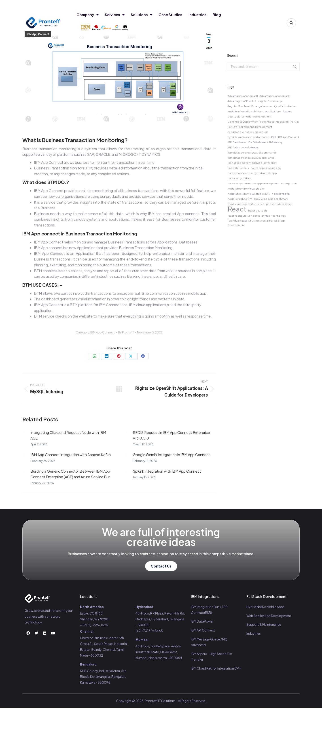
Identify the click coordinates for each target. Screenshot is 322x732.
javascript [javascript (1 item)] (270, 162)
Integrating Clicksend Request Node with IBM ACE (68, 435)
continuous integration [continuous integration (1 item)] (274, 121)
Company (87, 15)
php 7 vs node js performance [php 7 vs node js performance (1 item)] (246, 204)
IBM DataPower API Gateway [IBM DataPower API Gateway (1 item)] (265, 142)
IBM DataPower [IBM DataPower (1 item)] (237, 142)
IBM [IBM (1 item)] (273, 137)
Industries (197, 14)
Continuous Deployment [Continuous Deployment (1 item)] (243, 121)
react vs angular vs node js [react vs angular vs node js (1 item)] (244, 215)
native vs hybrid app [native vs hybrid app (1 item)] (240, 178)
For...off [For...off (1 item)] (232, 126)
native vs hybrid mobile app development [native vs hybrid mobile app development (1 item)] (253, 183)
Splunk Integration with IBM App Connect (167, 471)
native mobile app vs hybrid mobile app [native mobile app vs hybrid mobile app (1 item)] (252, 173)
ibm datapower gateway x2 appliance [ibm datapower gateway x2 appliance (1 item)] (251, 157)
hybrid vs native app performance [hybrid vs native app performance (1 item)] (248, 137)
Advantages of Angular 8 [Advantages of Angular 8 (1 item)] (243, 95)
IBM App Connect (38, 34)
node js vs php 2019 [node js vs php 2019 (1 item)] (240, 198)
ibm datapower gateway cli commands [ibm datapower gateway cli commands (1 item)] (252, 152)
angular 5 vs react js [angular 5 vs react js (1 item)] (270, 101)
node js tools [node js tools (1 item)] (289, 183)
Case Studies (170, 14)
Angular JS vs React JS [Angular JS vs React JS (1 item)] (241, 106)
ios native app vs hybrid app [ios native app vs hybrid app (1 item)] (245, 162)
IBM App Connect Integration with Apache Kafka (70, 454)
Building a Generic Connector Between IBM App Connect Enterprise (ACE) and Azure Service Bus (70, 474)
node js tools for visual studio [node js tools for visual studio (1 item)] (246, 188)
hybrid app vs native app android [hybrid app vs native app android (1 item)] (248, 131)
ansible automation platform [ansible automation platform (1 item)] (245, 111)
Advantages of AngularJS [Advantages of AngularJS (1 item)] (275, 95)
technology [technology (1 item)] (278, 215)
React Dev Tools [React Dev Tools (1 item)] (257, 210)
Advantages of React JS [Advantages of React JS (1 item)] (242, 101)
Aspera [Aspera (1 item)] (287, 111)
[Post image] (24, 432)
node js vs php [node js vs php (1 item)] (281, 193)
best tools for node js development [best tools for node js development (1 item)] (249, 116)
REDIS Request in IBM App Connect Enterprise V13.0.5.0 (171, 435)
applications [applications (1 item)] (273, 111)
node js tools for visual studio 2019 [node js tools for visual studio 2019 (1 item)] (249, 193)
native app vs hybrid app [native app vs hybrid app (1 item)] (266, 167)
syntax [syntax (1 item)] (266, 215)
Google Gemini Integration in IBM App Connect (171, 454)
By (126, 332)
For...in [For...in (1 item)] (294, 121)
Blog (217, 14)
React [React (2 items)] (237, 209)
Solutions (141, 15)
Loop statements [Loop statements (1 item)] (238, 167)
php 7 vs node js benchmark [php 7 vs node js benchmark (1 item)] (271, 198)
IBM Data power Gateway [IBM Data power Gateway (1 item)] (243, 147)
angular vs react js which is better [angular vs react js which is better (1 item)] (275, 106)
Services (115, 15)
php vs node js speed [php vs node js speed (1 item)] (279, 204)
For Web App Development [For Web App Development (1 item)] (255, 126)
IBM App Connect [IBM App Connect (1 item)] (288, 137)
